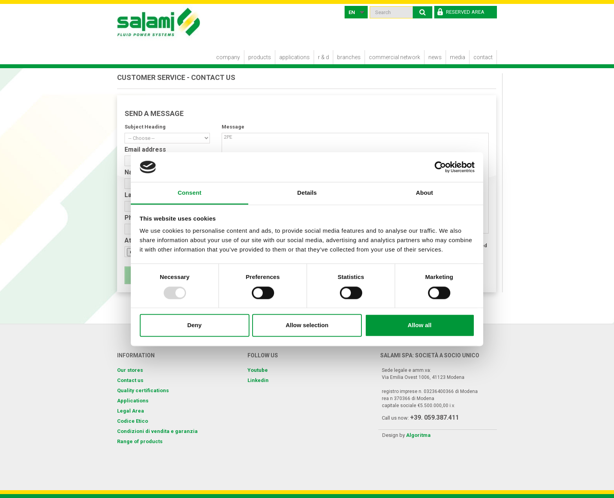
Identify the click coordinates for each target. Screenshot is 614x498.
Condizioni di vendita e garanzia (157, 431)
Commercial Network (394, 57)
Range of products (140, 441)
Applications (294, 57)
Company (228, 57)
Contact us (130, 380)
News (435, 57)
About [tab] (424, 193)
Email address (145, 149)
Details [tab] (307, 193)
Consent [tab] (190, 193)
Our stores (130, 370)
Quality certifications (143, 390)
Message (233, 127)
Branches (349, 57)
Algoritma (418, 435)
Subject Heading (145, 127)
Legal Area (130, 411)
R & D (323, 57)
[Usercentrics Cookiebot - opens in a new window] (440, 167)
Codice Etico (132, 421)
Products (259, 57)
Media (457, 57)
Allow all (420, 325)
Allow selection (306, 325)
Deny (194, 325)
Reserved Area (465, 12)
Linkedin (258, 380)
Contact (483, 57)
